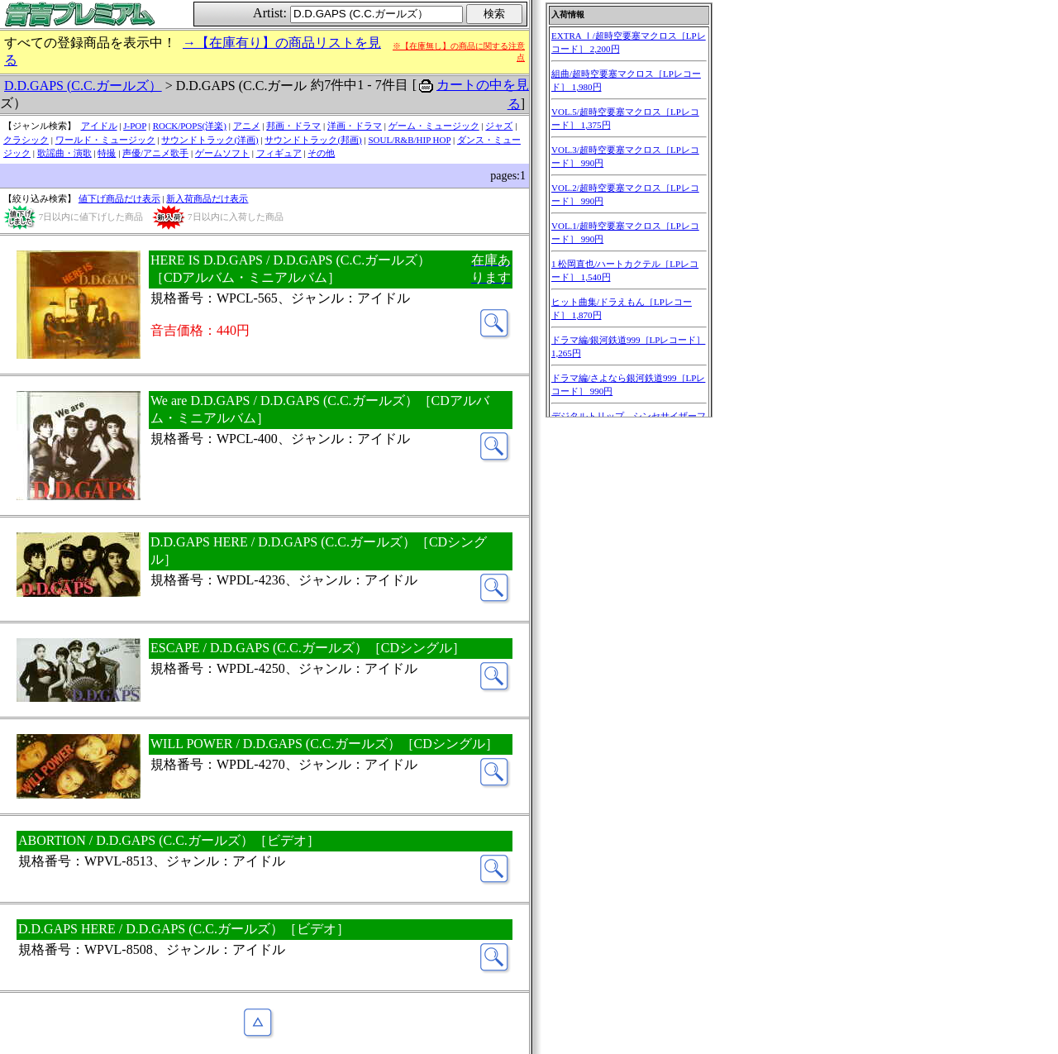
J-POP (134, 126)
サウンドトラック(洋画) (209, 140)
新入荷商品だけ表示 (207, 198)
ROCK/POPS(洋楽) (189, 126)
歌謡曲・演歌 (64, 153)
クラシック (26, 140)
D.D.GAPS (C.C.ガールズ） (83, 86)
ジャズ (498, 126)
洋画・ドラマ (354, 126)
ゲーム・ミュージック (433, 126)
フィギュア (279, 153)
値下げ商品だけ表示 (119, 198)
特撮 (107, 153)
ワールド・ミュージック (105, 140)
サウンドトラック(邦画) (312, 140)
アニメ (246, 126)
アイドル (99, 126)
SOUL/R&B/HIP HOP (409, 140)
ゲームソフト (222, 153)
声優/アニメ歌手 (155, 153)
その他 (321, 153)
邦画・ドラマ (293, 126)
